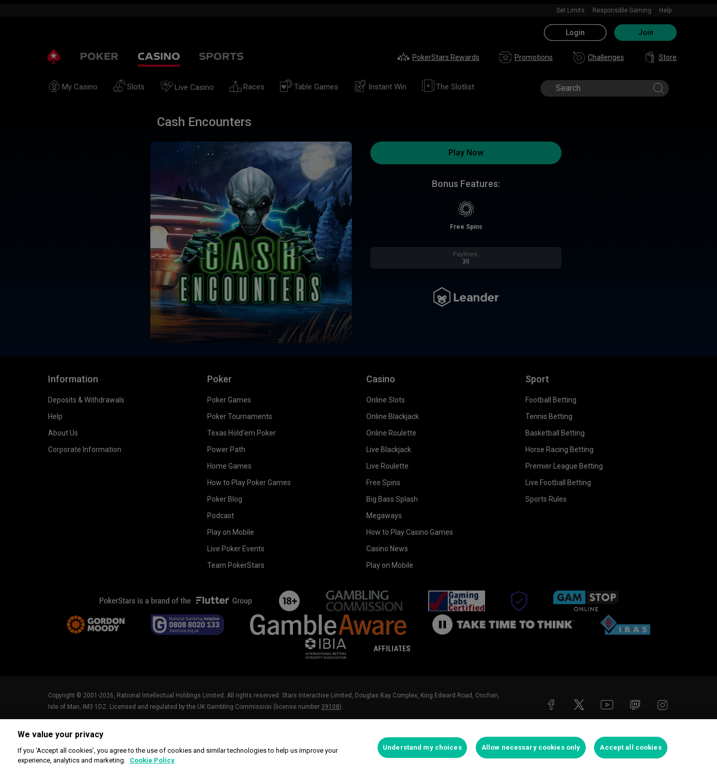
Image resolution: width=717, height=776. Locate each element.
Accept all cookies (630, 747)
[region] (358, 747)
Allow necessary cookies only (531, 747)
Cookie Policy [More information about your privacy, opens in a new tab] (152, 760)
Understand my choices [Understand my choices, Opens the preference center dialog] (422, 747)
